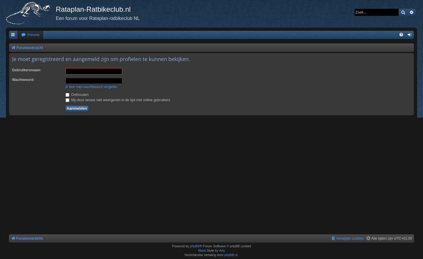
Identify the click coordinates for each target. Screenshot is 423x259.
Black (202, 250)
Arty (222, 250)
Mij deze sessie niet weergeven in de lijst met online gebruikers (118, 100)
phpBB (194, 246)
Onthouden (77, 95)
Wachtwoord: (23, 80)
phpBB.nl (231, 255)
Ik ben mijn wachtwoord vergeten (92, 87)
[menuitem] (30, 35)
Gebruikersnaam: (26, 70)
